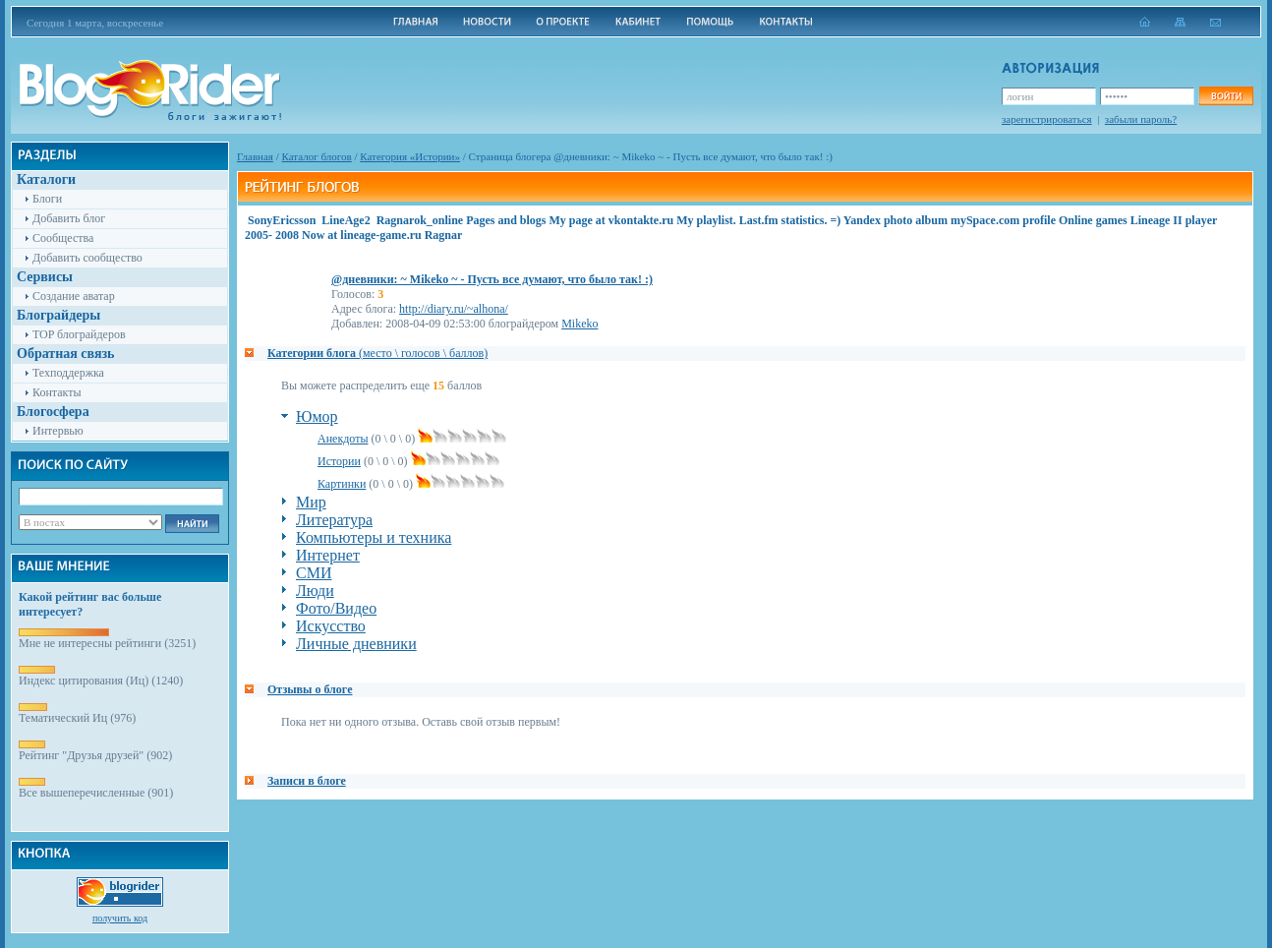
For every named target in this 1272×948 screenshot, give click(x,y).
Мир (311, 502)
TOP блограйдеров (79, 334)
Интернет (328, 555)
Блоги (47, 199)
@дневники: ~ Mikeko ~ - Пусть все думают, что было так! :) (492, 279)
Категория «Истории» (410, 156)
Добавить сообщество (87, 258)
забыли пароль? (1141, 119)
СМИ (313, 572)
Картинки (342, 484)
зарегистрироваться (1047, 119)
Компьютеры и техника (373, 537)
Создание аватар (73, 296)
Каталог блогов (317, 156)
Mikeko (579, 323)
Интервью (58, 431)
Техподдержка (68, 373)
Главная (255, 156)
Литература (334, 519)
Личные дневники (356, 643)
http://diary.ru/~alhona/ (453, 309)
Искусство (331, 626)
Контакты (57, 392)
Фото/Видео (336, 608)
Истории (339, 461)
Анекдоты (343, 438)
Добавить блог (68, 218)
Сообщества (62, 238)
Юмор (317, 416)
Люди (315, 590)
